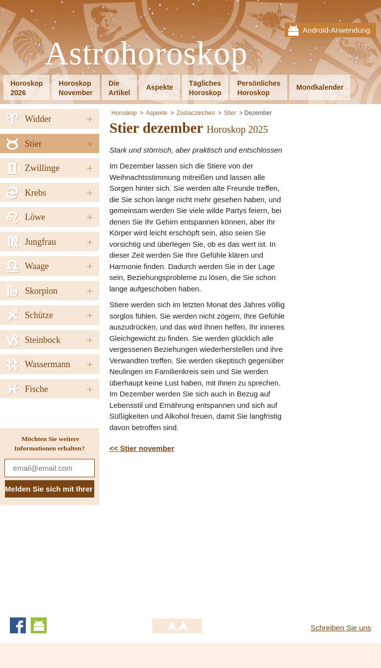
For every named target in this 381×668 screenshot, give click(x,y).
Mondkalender (319, 87)
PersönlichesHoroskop (258, 88)
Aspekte (159, 87)
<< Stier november (141, 448)
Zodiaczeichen (196, 113)
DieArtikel (119, 88)
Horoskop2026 (26, 88)
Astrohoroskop (146, 53)
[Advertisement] (192, 533)
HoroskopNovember (75, 88)
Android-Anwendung (336, 30)
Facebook (18, 625)
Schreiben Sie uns (341, 627)
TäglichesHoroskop (205, 88)
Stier (230, 113)
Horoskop (123, 113)
